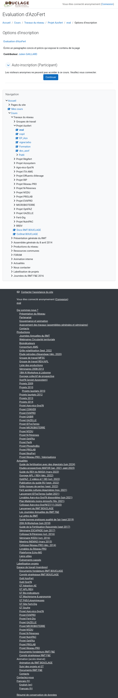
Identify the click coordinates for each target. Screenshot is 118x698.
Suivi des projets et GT (31, 666)
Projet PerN (25, 442)
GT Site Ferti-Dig (28, 604)
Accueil (6, 22)
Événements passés (30, 559)
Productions (23, 332)
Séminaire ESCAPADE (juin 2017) (37, 530)
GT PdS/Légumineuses (31, 600)
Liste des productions (31, 365)
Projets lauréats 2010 (33, 391)
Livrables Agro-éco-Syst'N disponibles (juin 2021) (46, 497)
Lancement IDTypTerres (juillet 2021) (39, 493)
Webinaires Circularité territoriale (37, 339)
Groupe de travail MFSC (32, 357)
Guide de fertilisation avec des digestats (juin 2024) (47, 464)
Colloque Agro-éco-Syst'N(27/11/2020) (40, 504)
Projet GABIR (26, 416)
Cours (17, 22)
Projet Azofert (55, 22)
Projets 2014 (26, 401)
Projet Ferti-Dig (27, 618)
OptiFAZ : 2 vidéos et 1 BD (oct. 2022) (39, 479)
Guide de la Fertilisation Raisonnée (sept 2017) (44, 526)
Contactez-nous (25, 677)
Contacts (24, 328)
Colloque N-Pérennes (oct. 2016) (37, 534)
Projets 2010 (26, 387)
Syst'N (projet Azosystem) (33, 379)
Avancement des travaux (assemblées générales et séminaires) (53, 324)
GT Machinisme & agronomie (35, 596)
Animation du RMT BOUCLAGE (36, 662)
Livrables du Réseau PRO (32, 548)
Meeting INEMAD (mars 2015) (35, 541)
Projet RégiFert (27, 453)
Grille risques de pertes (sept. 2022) (38, 486)
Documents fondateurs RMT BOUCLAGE (41, 570)
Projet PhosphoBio (29, 446)
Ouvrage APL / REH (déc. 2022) (36, 475)
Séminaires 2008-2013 (31, 368)
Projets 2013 (26, 398)
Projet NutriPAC (27, 637)
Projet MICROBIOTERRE (32, 427)
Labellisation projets (28, 563)
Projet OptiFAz (27, 438)
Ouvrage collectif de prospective (36, 376)
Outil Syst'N (25, 582)
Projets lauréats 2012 (31, 394)
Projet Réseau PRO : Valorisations (37, 457)
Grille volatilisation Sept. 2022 (35, 350)
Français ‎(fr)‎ (23, 681)
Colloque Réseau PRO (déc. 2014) (37, 545)
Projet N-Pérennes (29, 435)
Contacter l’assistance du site (35, 292)
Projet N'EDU (26, 431)
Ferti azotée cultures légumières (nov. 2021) (43, 490)
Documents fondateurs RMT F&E (37, 651)
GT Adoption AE (28, 585)
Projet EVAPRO (27, 413)
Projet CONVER (27, 409)
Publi (21, 154)
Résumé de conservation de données (37, 694)
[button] (8, 65)
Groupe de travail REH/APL (34, 361)
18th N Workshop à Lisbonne (35, 372)
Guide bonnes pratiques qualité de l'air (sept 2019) (46, 519)
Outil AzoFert (26, 578)
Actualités (22, 460)
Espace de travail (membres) (32, 567)
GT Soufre (24, 607)
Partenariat (25, 317)
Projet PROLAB (27, 449)
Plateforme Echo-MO (30, 552)
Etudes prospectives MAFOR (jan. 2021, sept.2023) (47, 468)
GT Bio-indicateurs (29, 592)
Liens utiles (25, 556)
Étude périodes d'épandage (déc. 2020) (40, 354)
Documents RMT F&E (30, 670)
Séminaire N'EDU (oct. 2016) (34, 537)
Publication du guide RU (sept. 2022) (39, 482)
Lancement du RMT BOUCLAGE (36, 508)
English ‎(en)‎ (25, 684)
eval (69, 22)
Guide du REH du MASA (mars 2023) (39, 471)
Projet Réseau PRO (29, 648)
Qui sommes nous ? (27, 310)
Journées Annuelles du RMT (34, 335)
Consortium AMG (28, 346)
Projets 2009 (26, 383)
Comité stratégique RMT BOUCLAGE (39, 574)
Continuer (50, 77)
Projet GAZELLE (28, 420)
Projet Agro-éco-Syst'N (31, 405)
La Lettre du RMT (28, 515)
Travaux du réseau (34, 22)
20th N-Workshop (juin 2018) (35, 523)
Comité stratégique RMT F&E (35, 655)
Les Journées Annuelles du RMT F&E (39, 512)
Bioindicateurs (27, 343)
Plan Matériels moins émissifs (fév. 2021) (42, 501)
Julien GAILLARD (28, 54)
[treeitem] (59, 188)
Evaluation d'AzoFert (14, 41)
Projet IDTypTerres (29, 423)
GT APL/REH (26, 589)
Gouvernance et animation (33, 321)
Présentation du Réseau (32, 313)
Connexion (107, 4)
